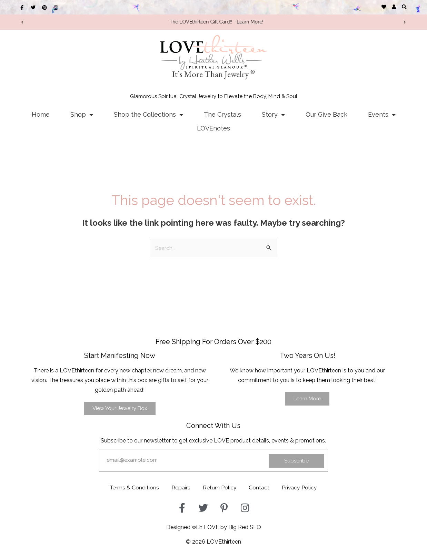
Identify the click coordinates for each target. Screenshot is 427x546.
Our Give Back (326, 114)
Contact (260, 487)
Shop (81, 114)
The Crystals (222, 114)
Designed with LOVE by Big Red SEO (213, 526)
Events (382, 114)
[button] (404, 7)
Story (273, 114)
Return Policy (220, 487)
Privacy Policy (302, 487)
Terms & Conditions (131, 487)
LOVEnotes (213, 128)
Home (41, 114)
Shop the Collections (148, 114)
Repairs (179, 487)
